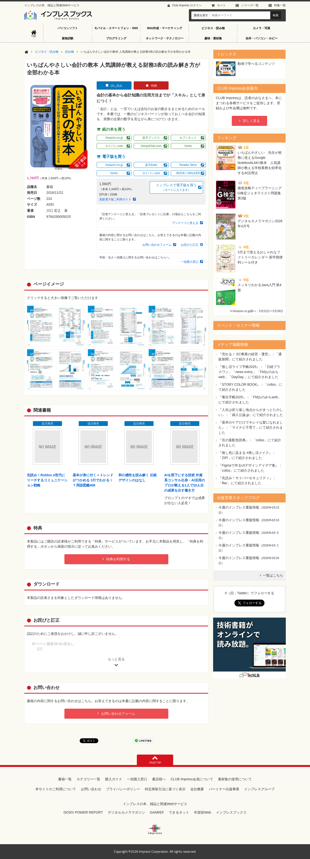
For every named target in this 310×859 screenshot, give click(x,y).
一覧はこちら (273, 575)
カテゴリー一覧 (88, 779)
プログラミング (116, 38)
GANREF (157, 812)
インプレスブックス (231, 812)
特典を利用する (118, 559)
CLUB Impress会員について (191, 779)
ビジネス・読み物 (213, 28)
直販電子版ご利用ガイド (115, 199)
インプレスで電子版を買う (176, 187)
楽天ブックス (151, 137)
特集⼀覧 (280, 5)
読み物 (69, 51)
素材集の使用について (235, 779)
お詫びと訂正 (189, 245)
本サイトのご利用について (55, 789)
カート (221, 5)
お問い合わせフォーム (156, 245)
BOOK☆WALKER (188, 173)
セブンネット (188, 137)
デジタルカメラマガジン (126, 812)
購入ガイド (113, 779)
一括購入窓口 (189, 262)
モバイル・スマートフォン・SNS (116, 28)
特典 (154, 85)
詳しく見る (251, 121)
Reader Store (188, 165)
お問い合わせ (91, 789)
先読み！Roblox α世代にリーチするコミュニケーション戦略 (47, 480)
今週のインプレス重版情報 (238, 507)
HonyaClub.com (151, 146)
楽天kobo (151, 165)
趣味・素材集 (213, 38)
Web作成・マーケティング (164, 28)
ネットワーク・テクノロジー (165, 38)
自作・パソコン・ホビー (262, 38)
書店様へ (159, 779)
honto (188, 146)
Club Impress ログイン (187, 5)
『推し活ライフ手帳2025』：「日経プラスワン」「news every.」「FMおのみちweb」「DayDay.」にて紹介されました (249, 372)
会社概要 (197, 789)
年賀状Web (202, 812)
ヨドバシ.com (114, 146)
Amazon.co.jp (114, 137)
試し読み (116, 85)
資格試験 (67, 38)
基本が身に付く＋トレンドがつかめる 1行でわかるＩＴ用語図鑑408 (93, 480)
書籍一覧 (65, 779)
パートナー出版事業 (224, 789)
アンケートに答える (185, 223)
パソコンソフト (67, 28)
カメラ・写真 (261, 28)
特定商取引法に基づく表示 (165, 789)
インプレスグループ (259, 789)
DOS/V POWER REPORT (83, 812)
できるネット (179, 812)
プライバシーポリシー (123, 789)
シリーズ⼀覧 (250, 5)
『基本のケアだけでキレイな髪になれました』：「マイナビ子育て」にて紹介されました (250, 427)
